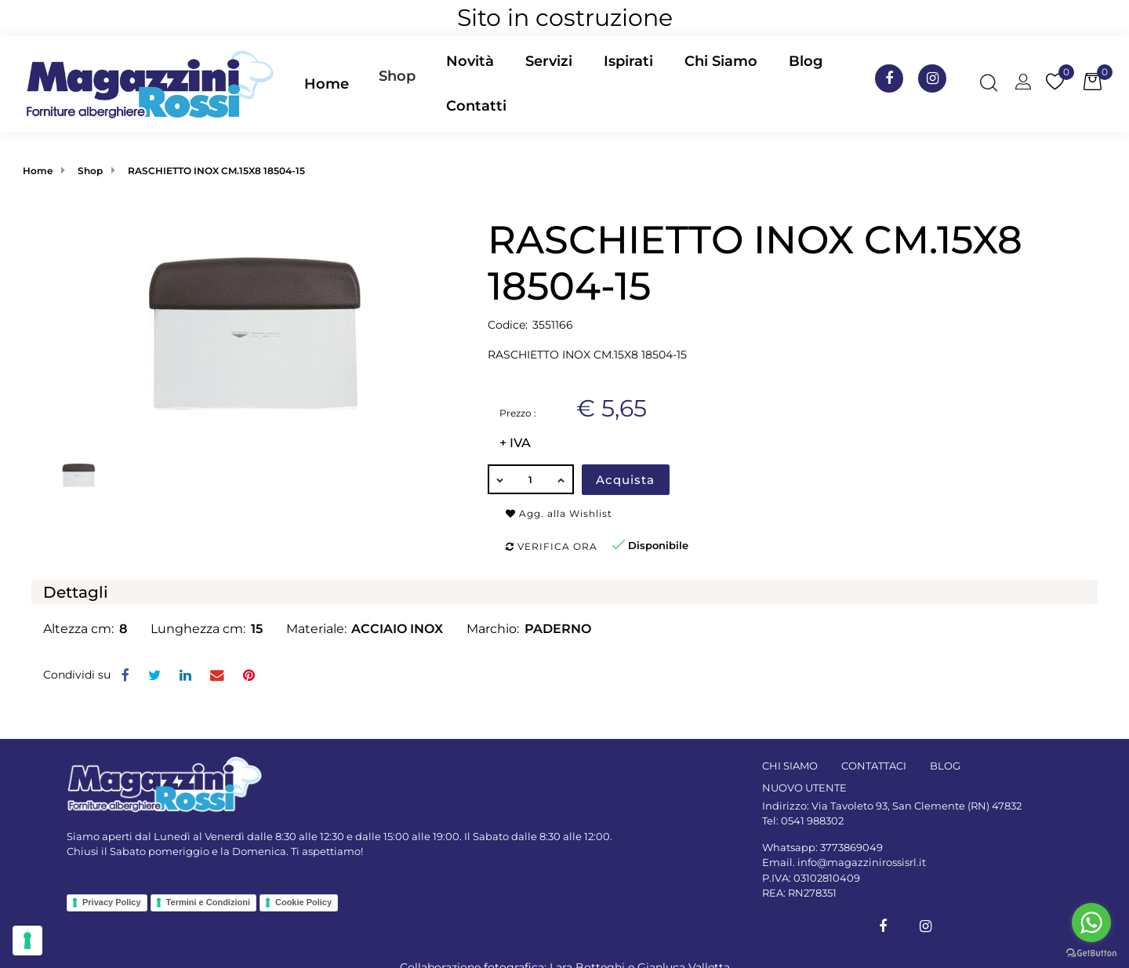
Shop (397, 76)
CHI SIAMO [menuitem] (790, 765)
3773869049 (851, 847)
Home (38, 170)
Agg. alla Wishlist (559, 513)
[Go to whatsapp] (1091, 922)
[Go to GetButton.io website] (1091, 952)
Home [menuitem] (326, 84)
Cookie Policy (303, 902)
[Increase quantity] (562, 479)
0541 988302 (812, 820)
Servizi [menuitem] (548, 61)
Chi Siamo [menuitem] (720, 61)
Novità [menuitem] (470, 61)
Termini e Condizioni (208, 902)
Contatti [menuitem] (476, 106)
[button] (253, 333)
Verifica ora (551, 546)
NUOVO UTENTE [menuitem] (804, 787)
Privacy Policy (111, 902)
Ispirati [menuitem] (628, 61)
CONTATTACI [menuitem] (873, 765)
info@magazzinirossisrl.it (861, 862)
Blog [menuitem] (805, 61)
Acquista (625, 479)
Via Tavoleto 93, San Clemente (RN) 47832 (916, 805)
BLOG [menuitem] (945, 765)
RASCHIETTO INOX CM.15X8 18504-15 (216, 170)
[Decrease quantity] (499, 479)
